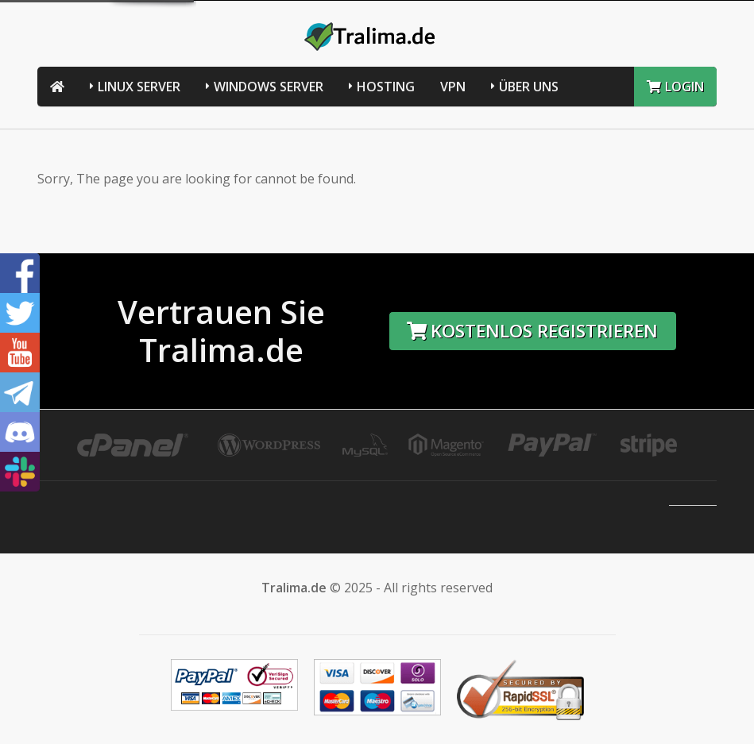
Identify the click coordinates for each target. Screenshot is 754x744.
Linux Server (139, 86)
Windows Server (268, 86)
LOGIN (675, 86)
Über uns (529, 86)
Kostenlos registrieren (532, 330)
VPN (453, 86)
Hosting (386, 86)
